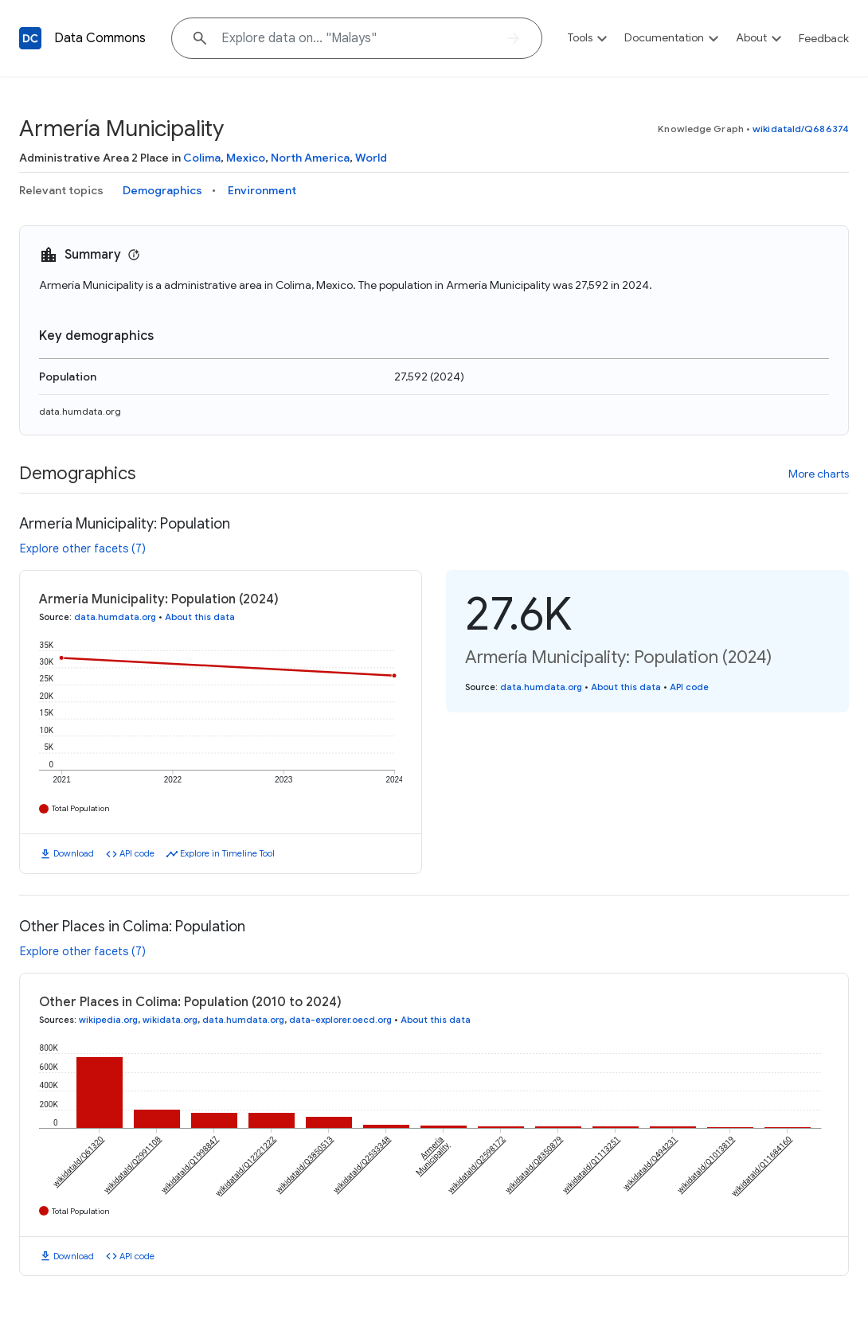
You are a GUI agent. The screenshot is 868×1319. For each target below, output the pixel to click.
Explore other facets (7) (83, 548)
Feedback (824, 38)
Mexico (245, 157)
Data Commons (100, 38)
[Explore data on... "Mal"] (356, 38)
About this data (200, 616)
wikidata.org (170, 1019)
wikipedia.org (108, 1019)
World (371, 157)
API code (136, 853)
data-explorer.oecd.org (340, 1019)
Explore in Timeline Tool (227, 853)
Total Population (81, 808)
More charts (818, 473)
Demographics (162, 190)
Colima (202, 157)
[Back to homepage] (30, 38)
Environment (262, 190)
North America (310, 157)
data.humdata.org (80, 411)
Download (73, 853)
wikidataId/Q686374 (801, 129)
